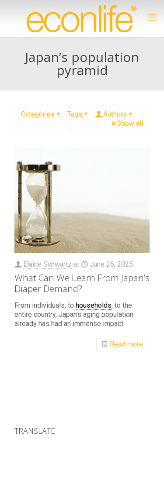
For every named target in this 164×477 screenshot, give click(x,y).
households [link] (94, 305)
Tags (78, 114)
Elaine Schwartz (47, 264)
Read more (126, 344)
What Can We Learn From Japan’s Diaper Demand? (82, 283)
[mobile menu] (152, 17)
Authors (114, 114)
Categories (41, 114)
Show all (126, 123)
